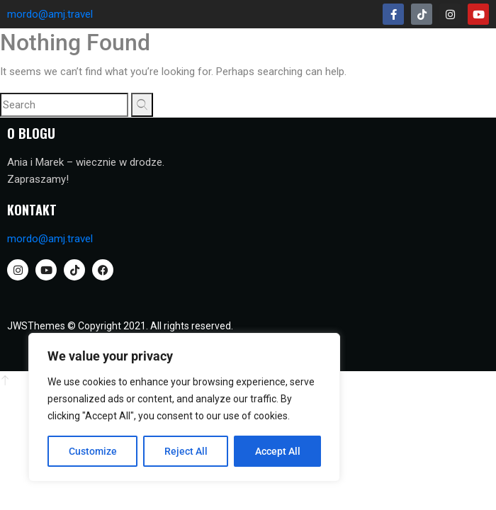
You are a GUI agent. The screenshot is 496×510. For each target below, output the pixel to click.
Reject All (186, 451)
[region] (184, 407)
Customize (93, 451)
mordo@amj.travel (50, 14)
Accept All (277, 451)
